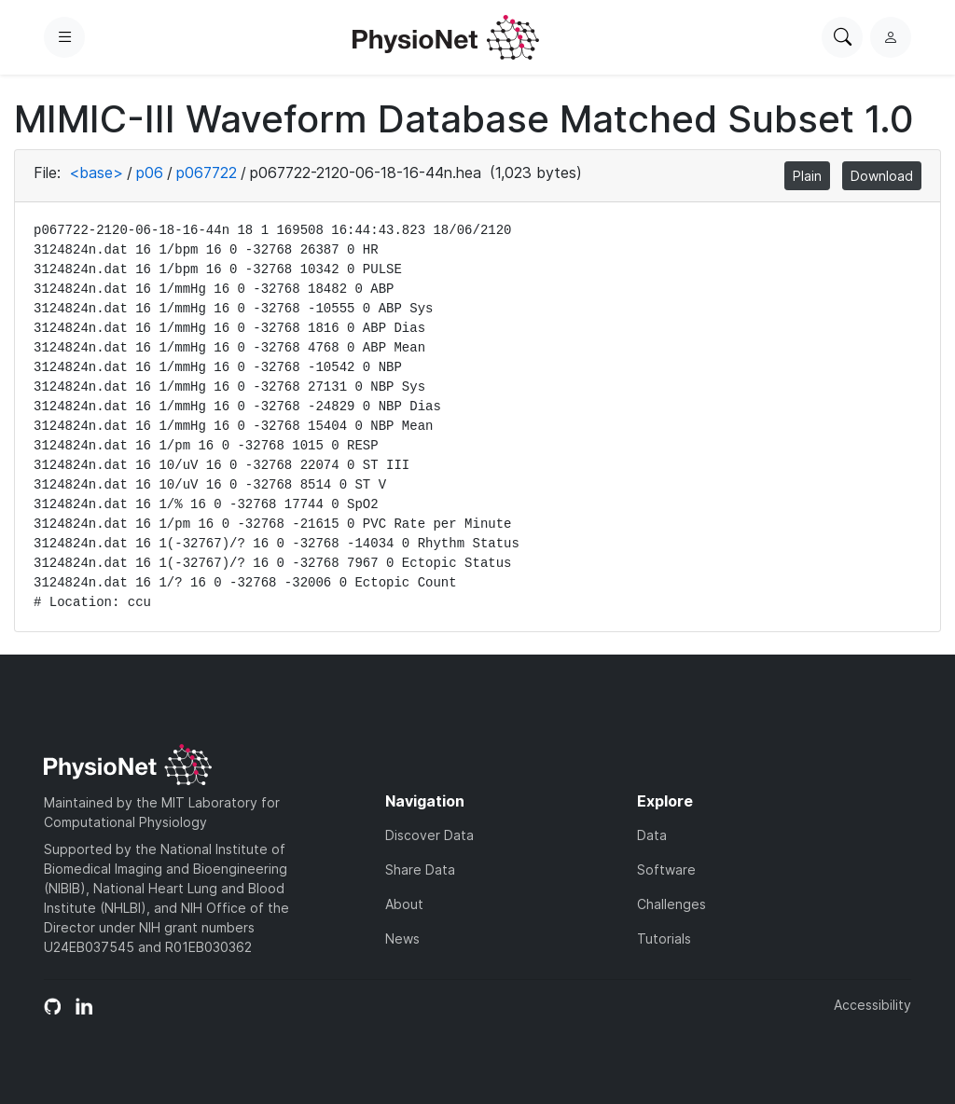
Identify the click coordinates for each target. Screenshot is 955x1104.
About (404, 904)
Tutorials (664, 938)
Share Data (420, 869)
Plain (807, 176)
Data (652, 835)
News (402, 938)
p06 (149, 172)
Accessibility (872, 1005)
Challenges (671, 904)
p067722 (206, 172)
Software (666, 869)
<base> (96, 172)
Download (882, 176)
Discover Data (429, 835)
